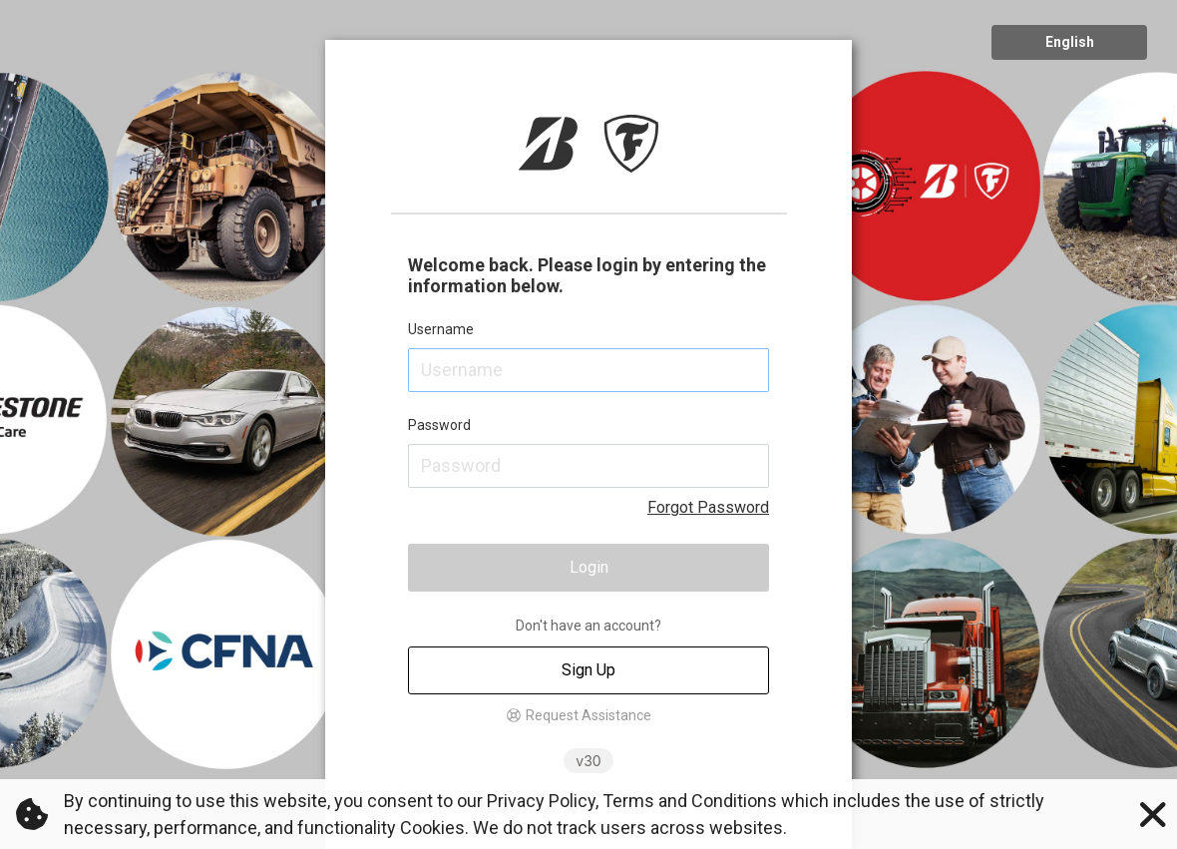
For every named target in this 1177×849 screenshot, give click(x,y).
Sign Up (588, 669)
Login (589, 567)
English (1069, 42)
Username (441, 329)
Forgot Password (708, 507)
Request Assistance (588, 715)
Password (439, 425)
